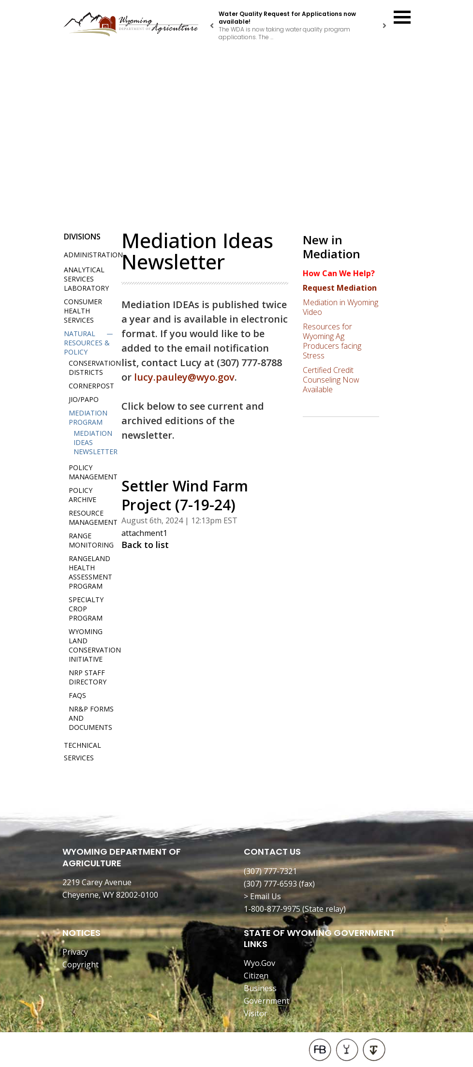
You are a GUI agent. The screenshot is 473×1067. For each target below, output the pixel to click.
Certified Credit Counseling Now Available (331, 380)
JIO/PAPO (84, 399)
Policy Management (93, 472)
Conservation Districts (95, 367)
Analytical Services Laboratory (86, 279)
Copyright (80, 964)
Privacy (75, 952)
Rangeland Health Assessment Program (90, 572)
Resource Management (93, 517)
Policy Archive (82, 495)
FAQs (77, 695)
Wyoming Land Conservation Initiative (95, 645)
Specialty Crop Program (86, 608)
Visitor (255, 1013)
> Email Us (262, 896)
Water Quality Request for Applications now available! (287, 18)
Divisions (82, 236)
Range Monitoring (91, 540)
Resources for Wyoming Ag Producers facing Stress (332, 341)
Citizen (256, 975)
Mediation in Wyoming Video (340, 307)
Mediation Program (88, 417)
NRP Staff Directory (87, 677)
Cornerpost (91, 385)
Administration (93, 254)
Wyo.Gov (259, 963)
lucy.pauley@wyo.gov (184, 377)
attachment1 (144, 533)
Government (266, 1000)
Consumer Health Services (83, 311)
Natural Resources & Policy (87, 342)
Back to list (145, 544)
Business (260, 988)
